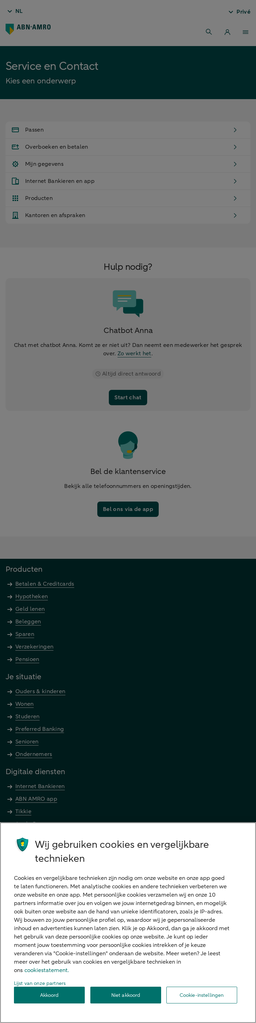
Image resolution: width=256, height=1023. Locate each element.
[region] (128, 922)
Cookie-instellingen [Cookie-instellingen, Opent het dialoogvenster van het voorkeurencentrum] (202, 995)
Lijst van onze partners (40, 983)
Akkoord (49, 995)
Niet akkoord (126, 995)
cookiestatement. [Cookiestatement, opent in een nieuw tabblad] (46, 970)
